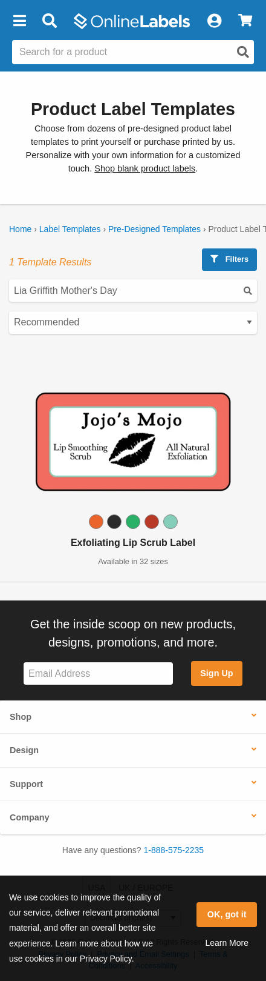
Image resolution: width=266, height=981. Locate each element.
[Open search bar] (49, 21)
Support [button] (26, 784)
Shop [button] (20, 717)
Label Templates (70, 229)
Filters (229, 259)
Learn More (226, 943)
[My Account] (214, 21)
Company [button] (30, 817)
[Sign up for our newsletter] (98, 673)
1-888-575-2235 (174, 850)
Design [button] (24, 750)
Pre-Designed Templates (154, 229)
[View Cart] (245, 21)
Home (20, 229)
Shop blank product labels (144, 168)
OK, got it (227, 914)
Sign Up (216, 673)
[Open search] (243, 52)
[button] (19, 21)
